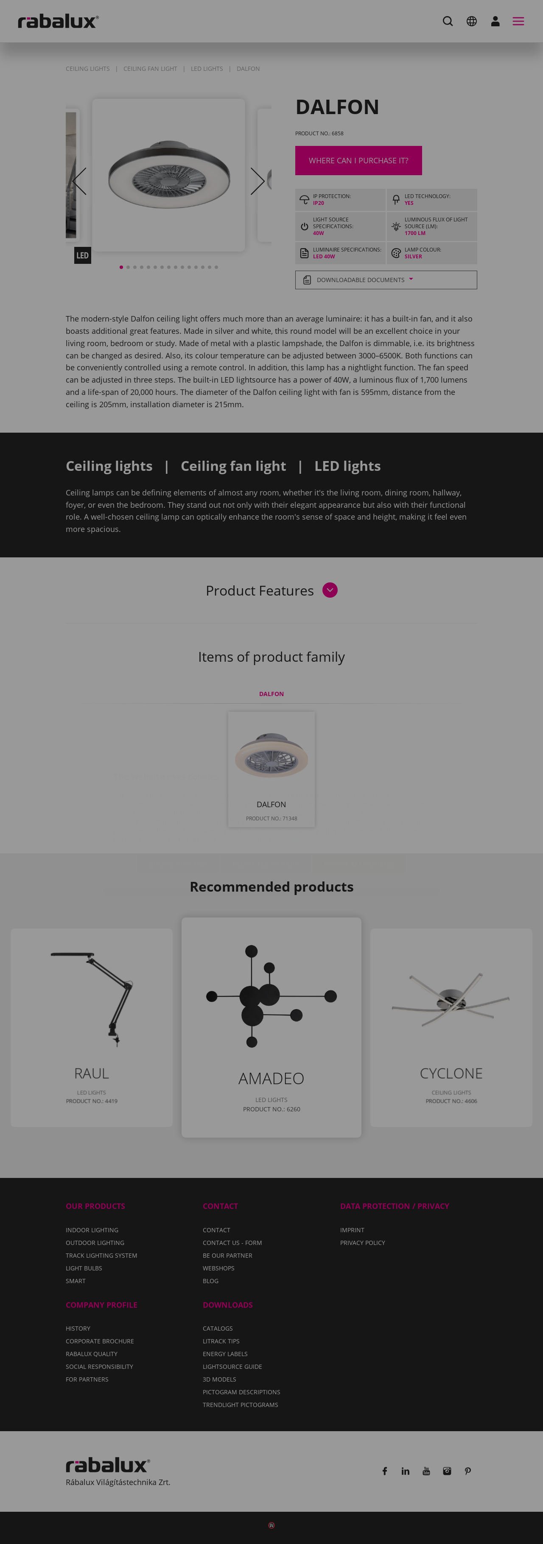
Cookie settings (178, 814)
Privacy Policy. (305, 789)
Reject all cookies (266, 814)
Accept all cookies (359, 814)
